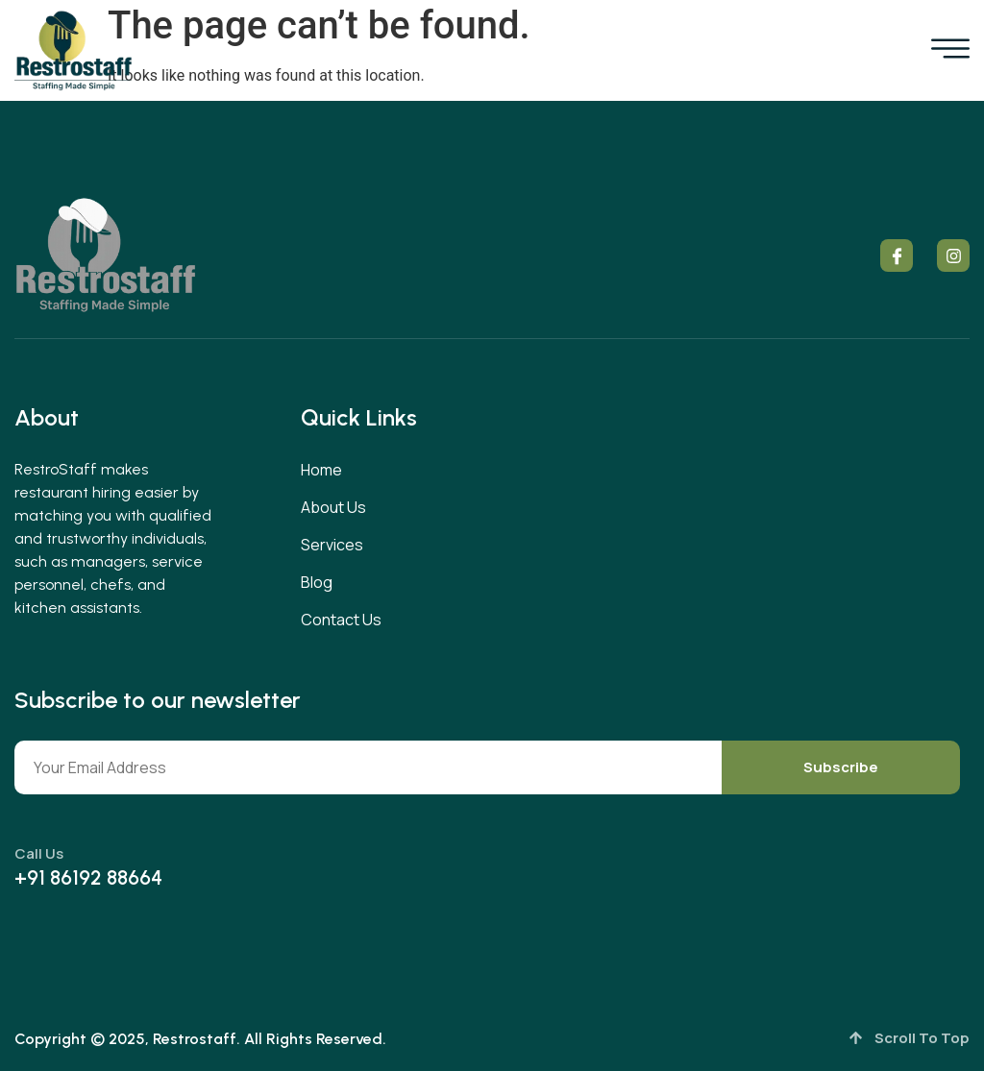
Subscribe (840, 767)
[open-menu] (950, 51)
